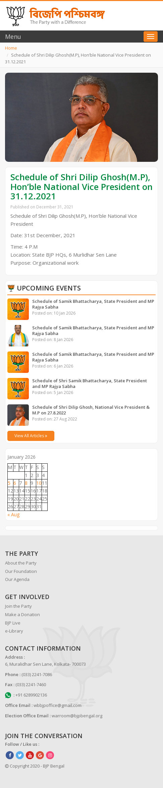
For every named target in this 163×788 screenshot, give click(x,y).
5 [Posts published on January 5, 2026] (9, 483)
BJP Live (12, 623)
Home (11, 48)
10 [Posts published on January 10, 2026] (39, 483)
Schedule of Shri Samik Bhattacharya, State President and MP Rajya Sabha (89, 383)
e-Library (14, 631)
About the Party (21, 563)
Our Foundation (21, 571)
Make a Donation (22, 614)
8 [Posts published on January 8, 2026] (26, 483)
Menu (13, 36)
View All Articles (30, 436)
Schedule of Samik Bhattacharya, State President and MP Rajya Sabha (93, 304)
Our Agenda (17, 579)
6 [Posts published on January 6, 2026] (14, 483)
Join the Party (18, 606)
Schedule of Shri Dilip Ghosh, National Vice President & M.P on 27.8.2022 (91, 410)
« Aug (13, 514)
